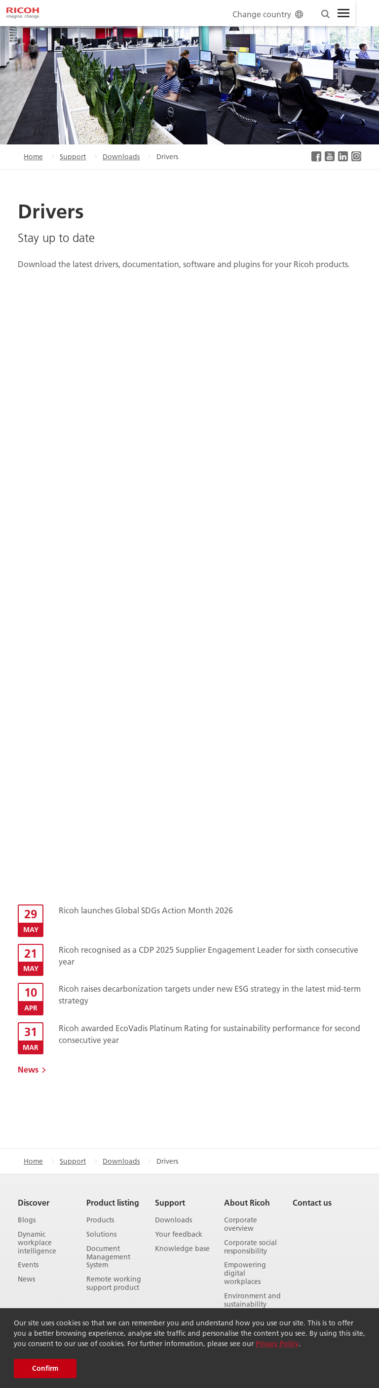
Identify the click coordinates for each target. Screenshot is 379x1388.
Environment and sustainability (252, 1300)
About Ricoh (247, 1202)
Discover (33, 1202)
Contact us (312, 1202)
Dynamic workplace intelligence (37, 1242)
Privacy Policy (277, 1343)
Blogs (27, 1220)
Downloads (121, 156)
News (28, 1069)
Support (73, 156)
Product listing (112, 1202)
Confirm (45, 1368)
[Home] (23, 13)
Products (100, 1220)
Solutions (101, 1234)
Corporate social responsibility (250, 1247)
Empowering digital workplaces (245, 1273)
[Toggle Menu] (343, 13)
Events (28, 1265)
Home (33, 156)
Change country (268, 14)
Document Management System (108, 1257)
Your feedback (178, 1234)
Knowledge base (182, 1249)
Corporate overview (240, 1224)
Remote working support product (113, 1283)
